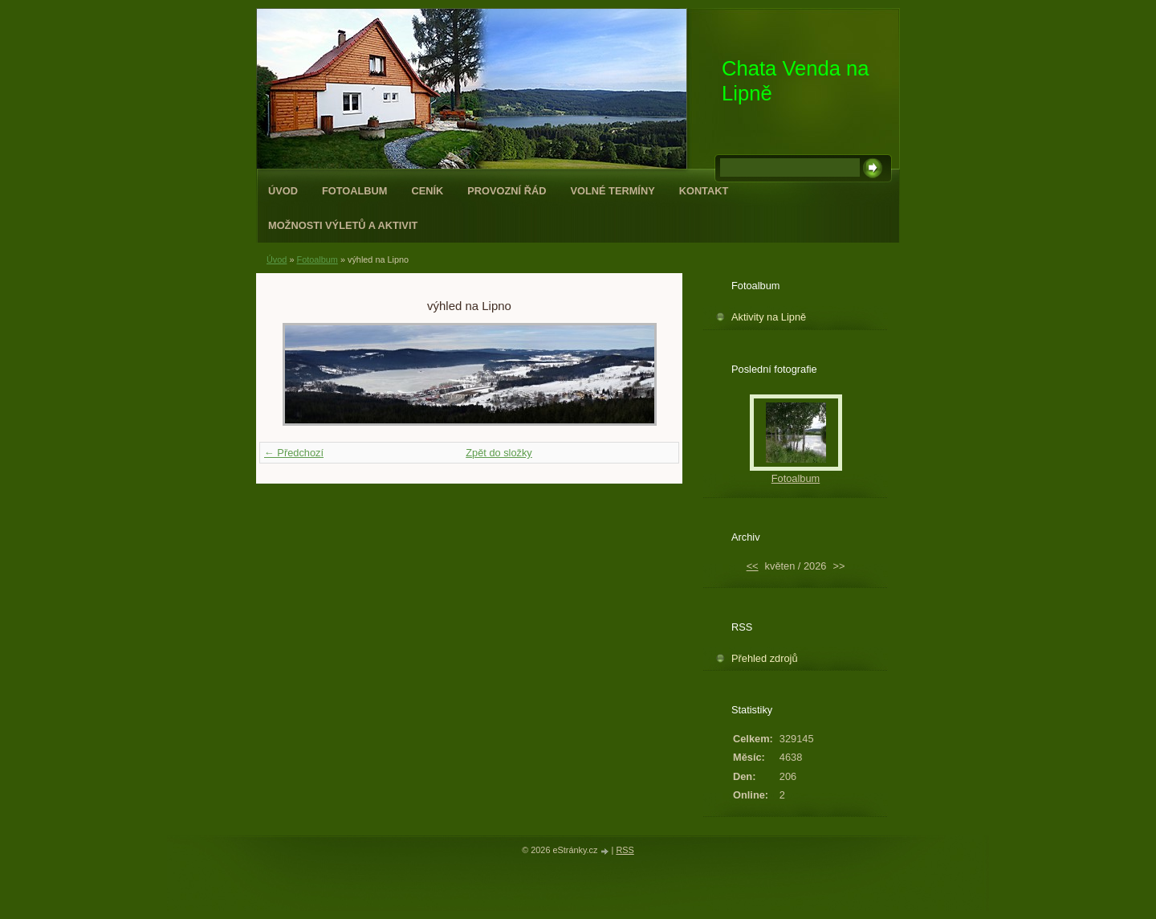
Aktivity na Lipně (768, 317)
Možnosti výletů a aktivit (342, 225)
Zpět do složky (499, 453)
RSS (624, 850)
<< (753, 566)
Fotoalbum (355, 191)
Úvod (283, 191)
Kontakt (704, 191)
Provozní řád (506, 191)
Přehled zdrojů (764, 658)
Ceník (428, 191)
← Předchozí (294, 453)
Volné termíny (612, 191)
